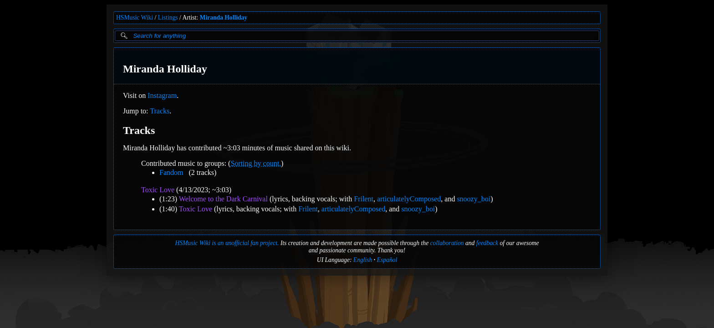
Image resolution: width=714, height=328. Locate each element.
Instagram (162, 95)
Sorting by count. (255, 163)
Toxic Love (157, 190)
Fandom (171, 172)
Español (387, 259)
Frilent (363, 199)
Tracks (159, 111)
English (362, 259)
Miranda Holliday (224, 17)
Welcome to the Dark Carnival (223, 199)
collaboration (447, 243)
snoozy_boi (473, 199)
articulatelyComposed (409, 199)
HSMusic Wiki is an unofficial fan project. (227, 243)
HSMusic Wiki (134, 17)
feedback (487, 243)
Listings (168, 17)
